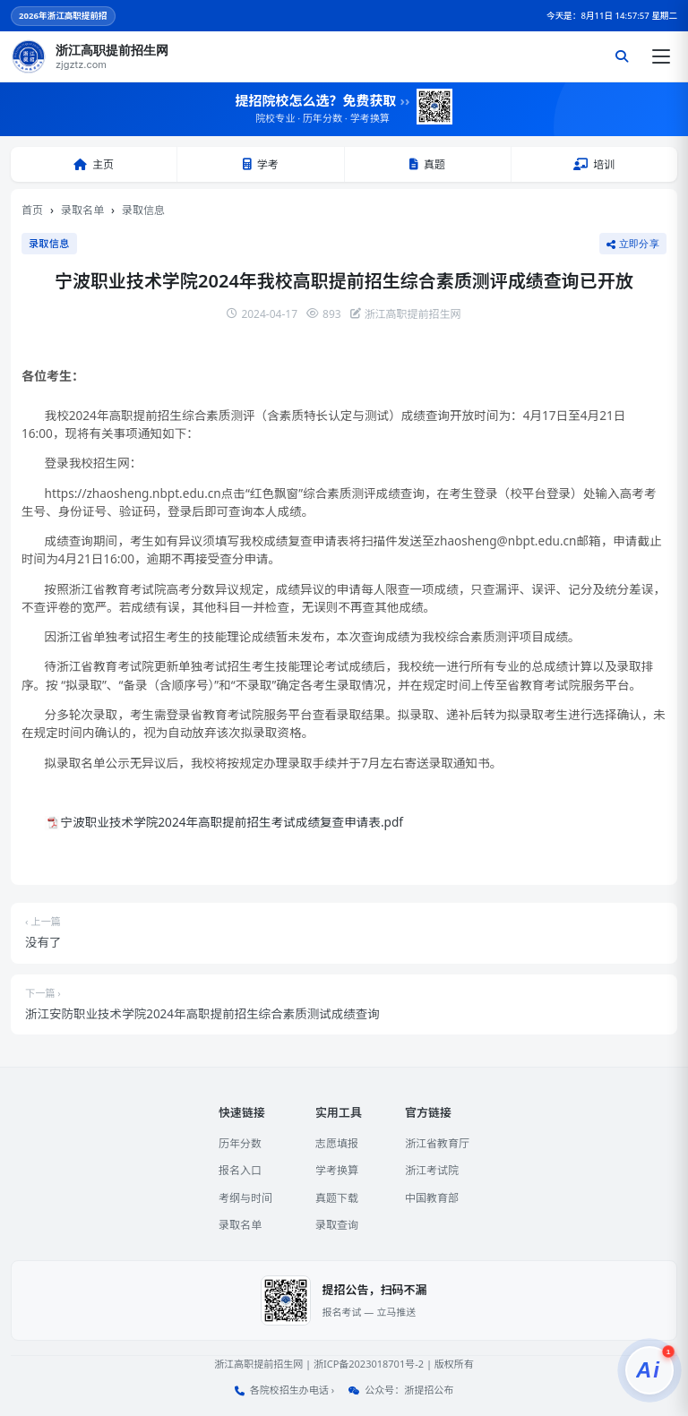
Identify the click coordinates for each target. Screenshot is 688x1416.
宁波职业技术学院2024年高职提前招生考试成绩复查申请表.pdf (232, 821)
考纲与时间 (245, 1198)
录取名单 (82, 210)
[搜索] (622, 56)
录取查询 (336, 1224)
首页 (32, 210)
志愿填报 (336, 1143)
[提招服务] (649, 1370)
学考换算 (336, 1170)
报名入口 (240, 1170)
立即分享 (632, 243)
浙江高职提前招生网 (258, 1363)
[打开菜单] (661, 56)
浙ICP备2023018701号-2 (369, 1363)
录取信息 (143, 210)
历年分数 (240, 1143)
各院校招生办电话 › (292, 1389)
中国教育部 (432, 1198)
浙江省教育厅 (437, 1143)
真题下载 (336, 1198)
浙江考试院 (432, 1170)
